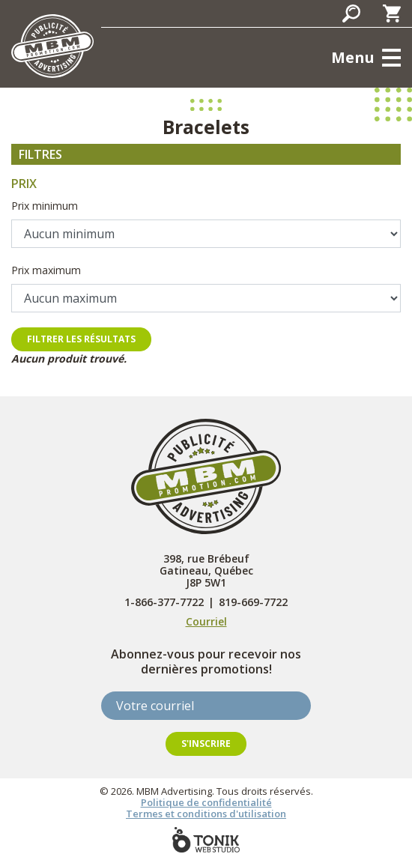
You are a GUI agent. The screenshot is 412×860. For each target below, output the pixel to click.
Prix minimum (44, 206)
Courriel (206, 621)
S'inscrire (206, 743)
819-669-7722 (253, 602)
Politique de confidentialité (206, 802)
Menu (353, 57)
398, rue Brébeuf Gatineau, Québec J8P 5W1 (206, 570)
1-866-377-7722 (164, 602)
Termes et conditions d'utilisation (206, 813)
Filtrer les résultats (81, 339)
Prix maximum (46, 270)
